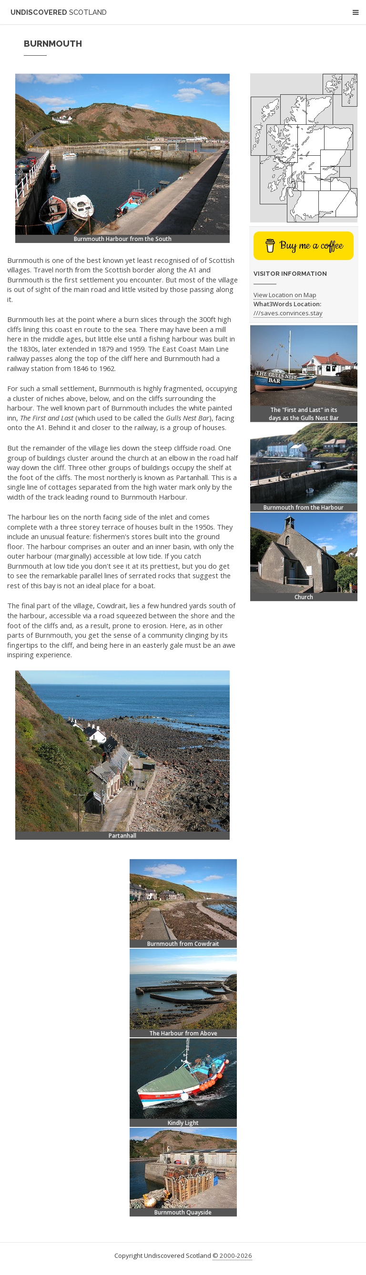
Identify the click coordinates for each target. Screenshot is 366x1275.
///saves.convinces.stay (288, 313)
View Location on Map (285, 295)
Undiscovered (58, 12)
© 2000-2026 (232, 1255)
